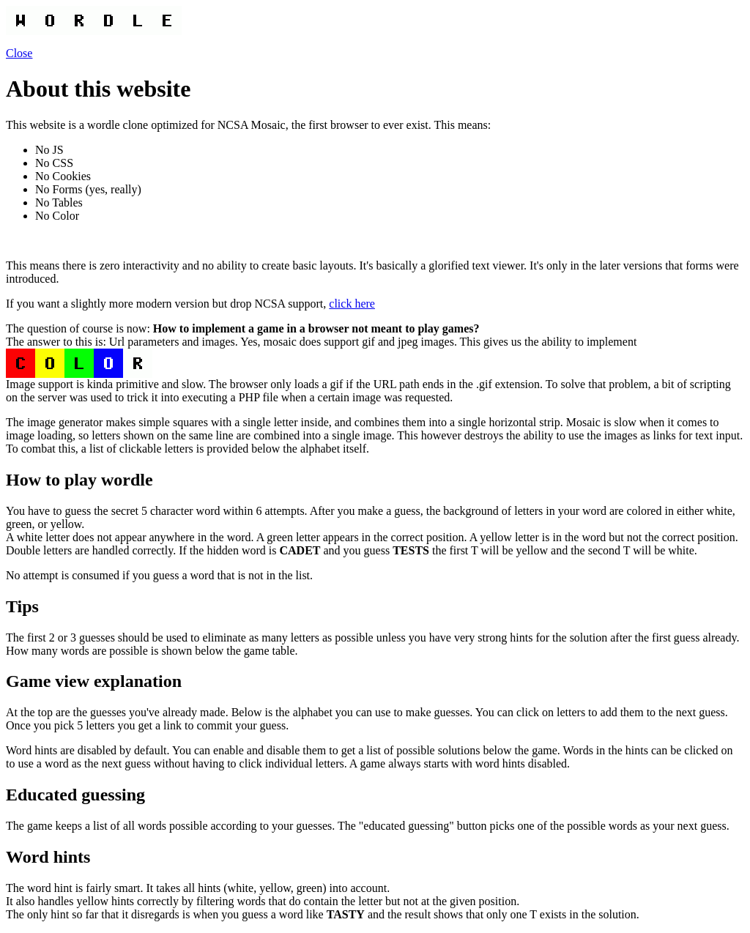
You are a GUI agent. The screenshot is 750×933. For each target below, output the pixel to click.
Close (19, 53)
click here (352, 303)
